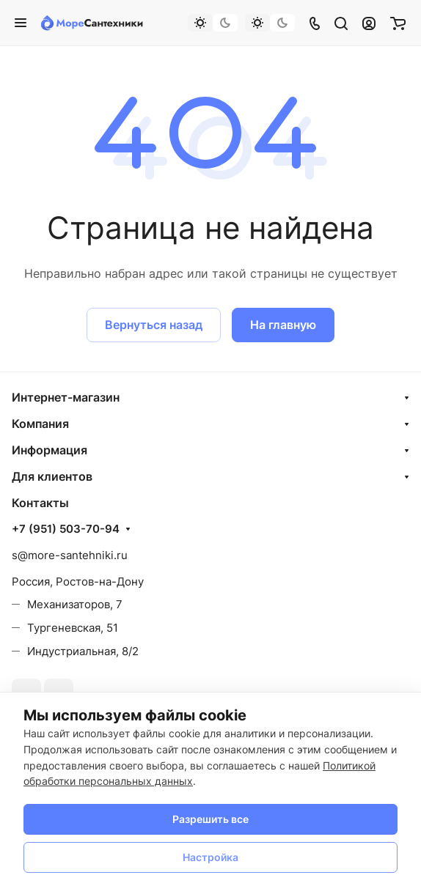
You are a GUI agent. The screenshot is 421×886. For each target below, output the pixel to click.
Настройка (210, 857)
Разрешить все (210, 819)
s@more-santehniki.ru (70, 555)
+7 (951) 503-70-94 (66, 529)
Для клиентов (52, 476)
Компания (40, 423)
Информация (49, 450)
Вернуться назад (153, 324)
